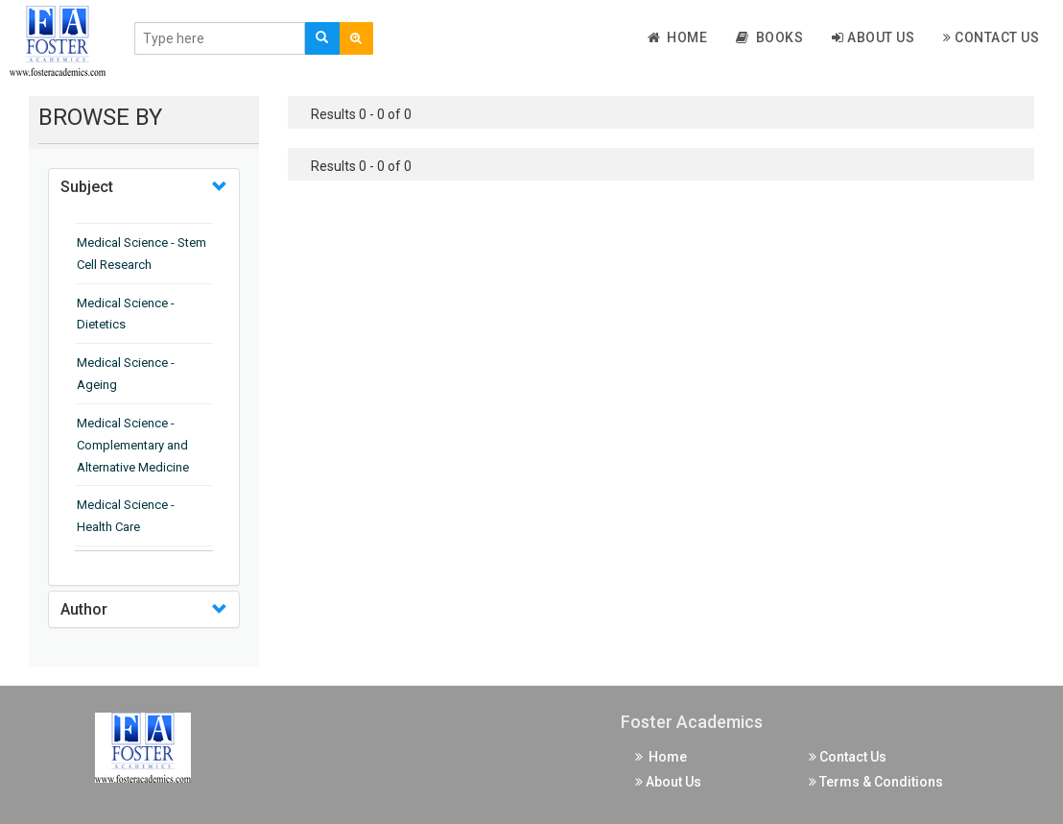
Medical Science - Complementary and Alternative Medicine (133, 445)
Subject (86, 187)
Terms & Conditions (876, 781)
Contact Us (991, 37)
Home (678, 37)
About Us (873, 37)
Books (769, 37)
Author (83, 609)
